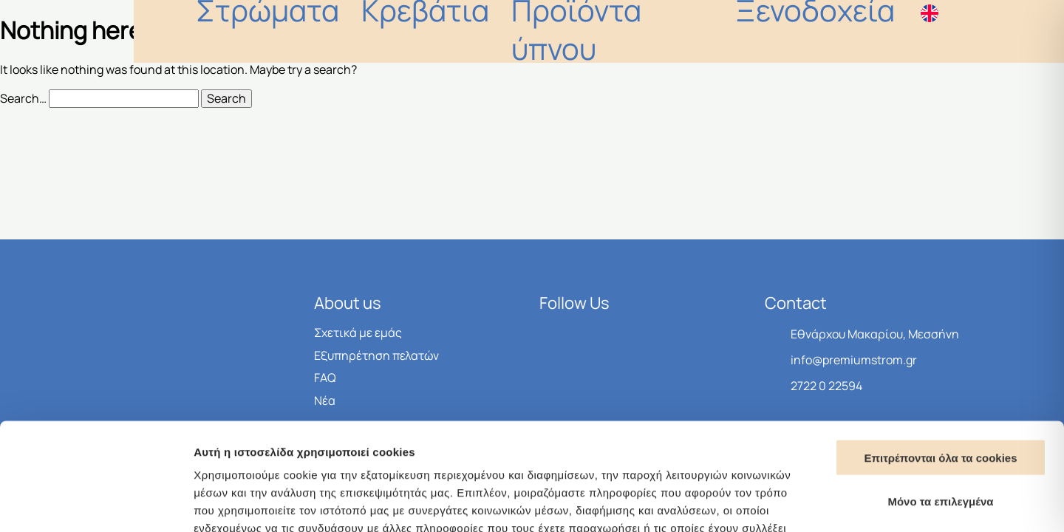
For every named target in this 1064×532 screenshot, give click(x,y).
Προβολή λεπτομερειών (877, 503)
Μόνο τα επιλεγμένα (940, 394)
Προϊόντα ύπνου (722, 31)
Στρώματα (510, 31)
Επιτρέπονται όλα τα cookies (940, 350)
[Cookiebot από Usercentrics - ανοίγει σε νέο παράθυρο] (95, 503)
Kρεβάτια (605, 31)
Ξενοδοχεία (849, 31)
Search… (23, 98)
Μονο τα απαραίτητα (941, 438)
